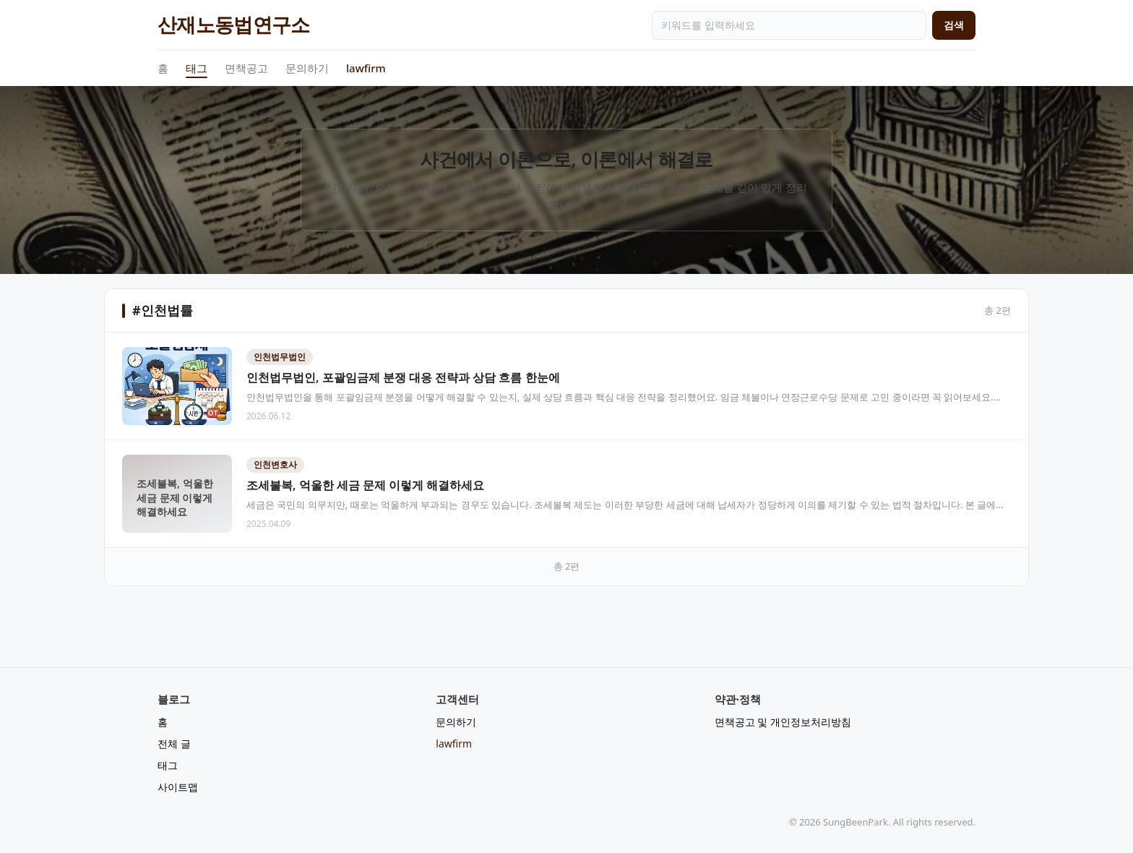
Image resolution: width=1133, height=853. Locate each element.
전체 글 (174, 743)
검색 (954, 25)
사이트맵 (178, 787)
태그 (196, 69)
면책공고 (246, 68)
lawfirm (366, 68)
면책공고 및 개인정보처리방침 (783, 722)
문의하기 (307, 68)
